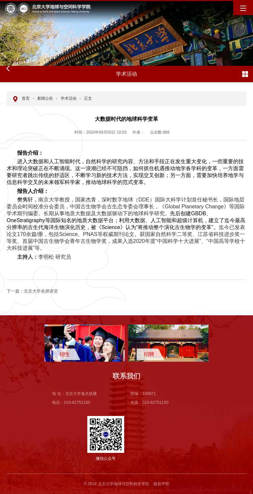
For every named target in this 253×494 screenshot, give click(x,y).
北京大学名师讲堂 (32, 291)
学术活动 (68, 98)
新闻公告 (45, 98)
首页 (26, 98)
